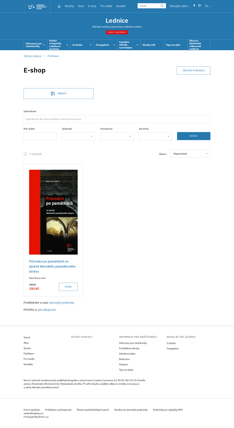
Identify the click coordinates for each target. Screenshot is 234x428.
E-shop (92, 6)
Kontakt (121, 6)
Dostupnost (106, 129)
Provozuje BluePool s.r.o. (36, 416)
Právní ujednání (32, 409)
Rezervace (124, 359)
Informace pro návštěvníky (133, 343)
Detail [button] (67, 287)
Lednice (117, 20)
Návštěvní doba (127, 353)
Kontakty (28, 364)
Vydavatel (67, 129)
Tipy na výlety (126, 369)
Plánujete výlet (179, 6)
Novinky (69, 6)
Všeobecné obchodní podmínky (132, 409)
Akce (81, 6)
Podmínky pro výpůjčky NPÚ (170, 409)
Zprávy (27, 348)
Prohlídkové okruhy (129, 348)
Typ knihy (144, 129)
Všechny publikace (193, 70)
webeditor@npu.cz (33, 413)
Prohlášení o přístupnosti (59, 409)
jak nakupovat (47, 310)
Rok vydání (29, 129)
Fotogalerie (173, 348)
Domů (27, 337)
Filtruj (194, 136)
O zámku (171, 343)
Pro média (106, 6)
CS (207, 6)
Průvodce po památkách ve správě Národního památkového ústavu (52, 267)
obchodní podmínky (61, 303)
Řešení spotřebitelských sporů (94, 409)
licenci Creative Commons (99, 380)
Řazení (162, 154)
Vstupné (123, 364)
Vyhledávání (30, 111)
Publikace (29, 353)
